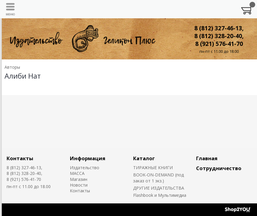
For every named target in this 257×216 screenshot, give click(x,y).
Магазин (78, 179)
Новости (79, 185)
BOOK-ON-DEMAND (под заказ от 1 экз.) (158, 177)
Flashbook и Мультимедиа (159, 195)
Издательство (84, 167)
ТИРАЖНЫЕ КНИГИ (153, 167)
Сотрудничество (218, 168)
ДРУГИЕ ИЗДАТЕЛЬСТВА (158, 188)
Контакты (20, 158)
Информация (87, 158)
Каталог (144, 158)
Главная (206, 158)
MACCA (77, 173)
